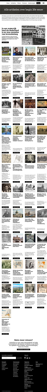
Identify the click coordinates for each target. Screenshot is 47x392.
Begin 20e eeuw (27, 381)
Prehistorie (26, 364)
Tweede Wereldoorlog (27, 385)
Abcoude (15, 368)
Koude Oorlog (27, 386)
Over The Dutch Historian (39, 364)
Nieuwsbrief (16, 369)
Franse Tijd (26, 377)
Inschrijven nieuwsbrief (23, 349)
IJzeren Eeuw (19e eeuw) (28, 380)
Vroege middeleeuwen (27, 367)
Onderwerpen (31, 3)
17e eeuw (26, 374)
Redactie (38, 366)
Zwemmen (15, 366)
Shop (38, 3)
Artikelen (13, 3)
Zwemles (15, 365)
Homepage (4, 364)
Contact (3, 369)
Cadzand (15, 372)
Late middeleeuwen (28, 369)
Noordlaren (15, 376)
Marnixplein (16, 364)
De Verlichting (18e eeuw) (28, 376)
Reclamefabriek (30, 391)
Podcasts (24, 3)
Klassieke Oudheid (28, 365)
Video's (19, 3)
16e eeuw (26, 372)
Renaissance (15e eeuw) (28, 371)
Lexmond (15, 373)
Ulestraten (15, 375)
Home (8, 3)
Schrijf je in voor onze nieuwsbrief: (23, 0)
